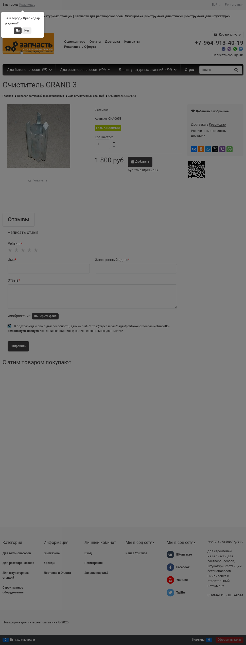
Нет (26, 30)
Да (18, 30)
